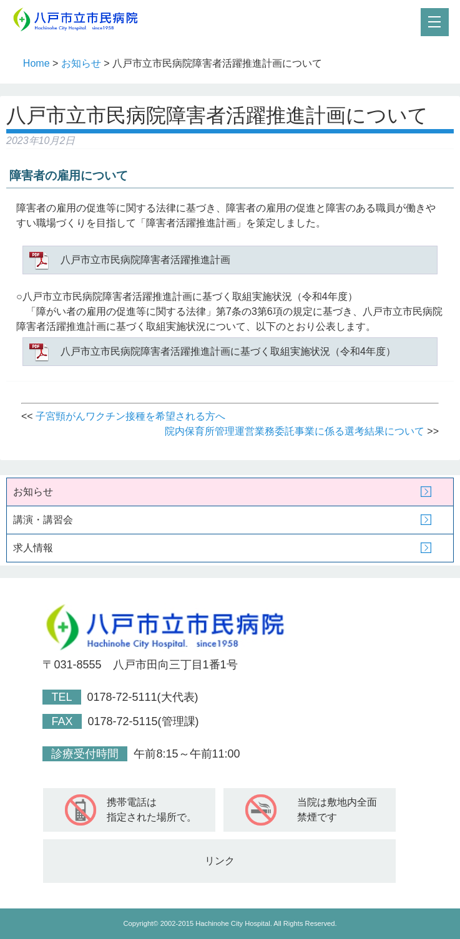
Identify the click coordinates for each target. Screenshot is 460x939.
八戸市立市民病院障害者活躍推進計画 (145, 259)
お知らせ (81, 63)
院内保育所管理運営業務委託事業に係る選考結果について (294, 431)
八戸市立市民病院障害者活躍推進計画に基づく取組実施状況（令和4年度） (228, 351)
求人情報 (33, 547)
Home (36, 63)
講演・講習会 (43, 519)
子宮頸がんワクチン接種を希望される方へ (130, 416)
